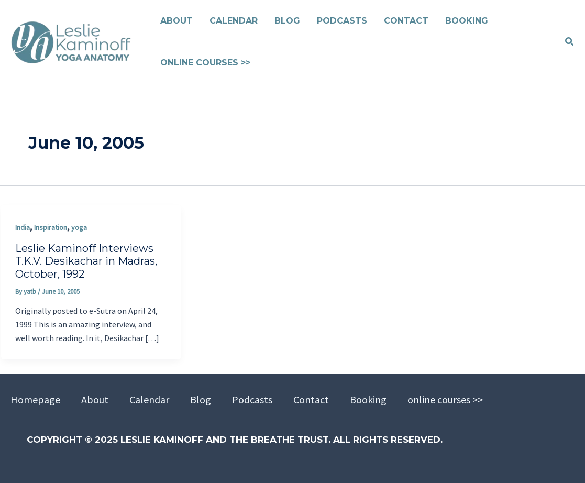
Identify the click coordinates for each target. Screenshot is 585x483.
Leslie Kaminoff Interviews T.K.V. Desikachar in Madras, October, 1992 (86, 261)
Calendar (149, 399)
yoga (79, 227)
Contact (311, 399)
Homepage (35, 399)
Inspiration (50, 227)
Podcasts (252, 399)
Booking (368, 399)
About (94, 399)
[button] (570, 42)
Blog (200, 399)
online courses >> (445, 399)
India (22, 227)
